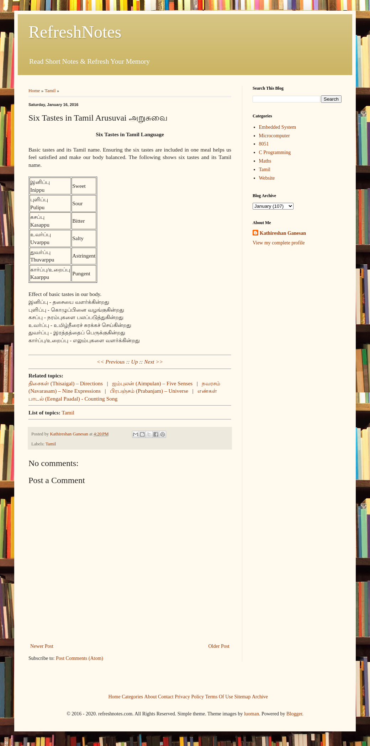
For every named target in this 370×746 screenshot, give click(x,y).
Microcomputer (274, 135)
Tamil (50, 90)
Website (267, 178)
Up (134, 362)
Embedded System (277, 127)
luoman (251, 713)
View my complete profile (279, 242)
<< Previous (111, 362)
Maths (265, 161)
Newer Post (41, 646)
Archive (260, 696)
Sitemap (242, 696)
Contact (166, 696)
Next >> (153, 362)
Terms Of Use (219, 696)
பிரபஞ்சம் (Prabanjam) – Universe (149, 391)
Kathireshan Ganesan (283, 233)
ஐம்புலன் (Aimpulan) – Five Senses (152, 383)
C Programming (275, 152)
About (150, 696)
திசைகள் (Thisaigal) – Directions (65, 383)
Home (34, 90)
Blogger (294, 713)
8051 (264, 144)
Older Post (219, 646)
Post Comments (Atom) (79, 658)
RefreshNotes (74, 31)
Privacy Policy (189, 696)
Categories (132, 696)
